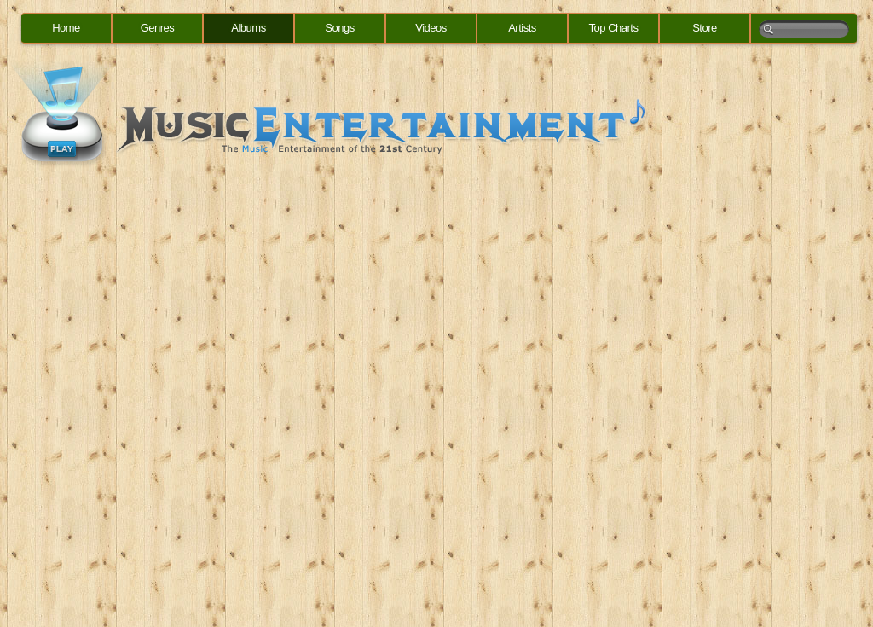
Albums (248, 27)
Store (704, 27)
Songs (339, 27)
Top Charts (614, 27)
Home (66, 27)
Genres (158, 27)
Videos (431, 27)
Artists (522, 27)
